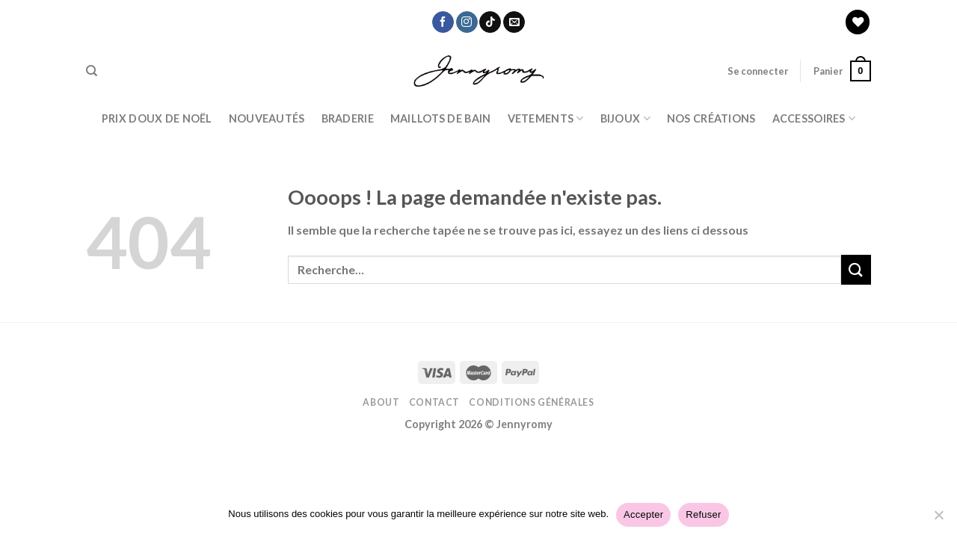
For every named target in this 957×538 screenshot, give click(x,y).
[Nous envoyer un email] (514, 22)
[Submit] (856, 269)
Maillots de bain (440, 118)
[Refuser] (938, 519)
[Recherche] (91, 71)
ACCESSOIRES (814, 118)
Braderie (347, 118)
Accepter (643, 514)
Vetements (546, 118)
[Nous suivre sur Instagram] (467, 22)
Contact (434, 402)
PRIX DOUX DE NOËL (157, 118)
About (381, 402)
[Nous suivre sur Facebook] (443, 22)
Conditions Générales (531, 402)
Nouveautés (267, 118)
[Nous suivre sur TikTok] (490, 22)
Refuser (703, 514)
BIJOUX (625, 118)
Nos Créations (711, 118)
